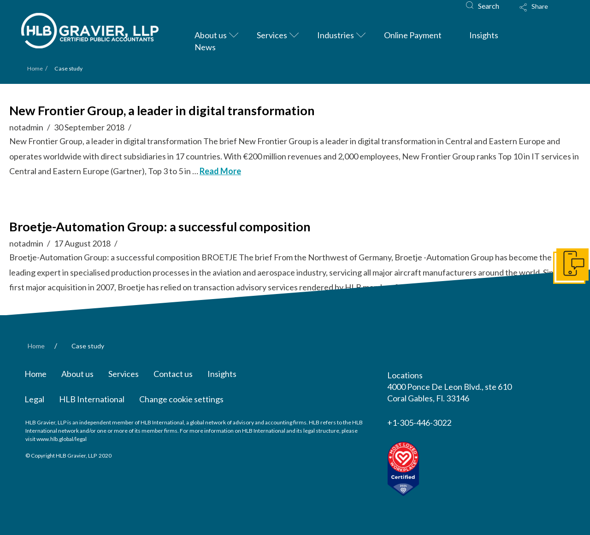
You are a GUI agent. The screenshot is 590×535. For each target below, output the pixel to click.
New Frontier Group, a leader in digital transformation (162, 110)
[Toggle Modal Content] (542, 13)
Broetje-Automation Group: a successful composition (160, 226)
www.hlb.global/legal (61, 438)
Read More (220, 171)
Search (488, 5)
